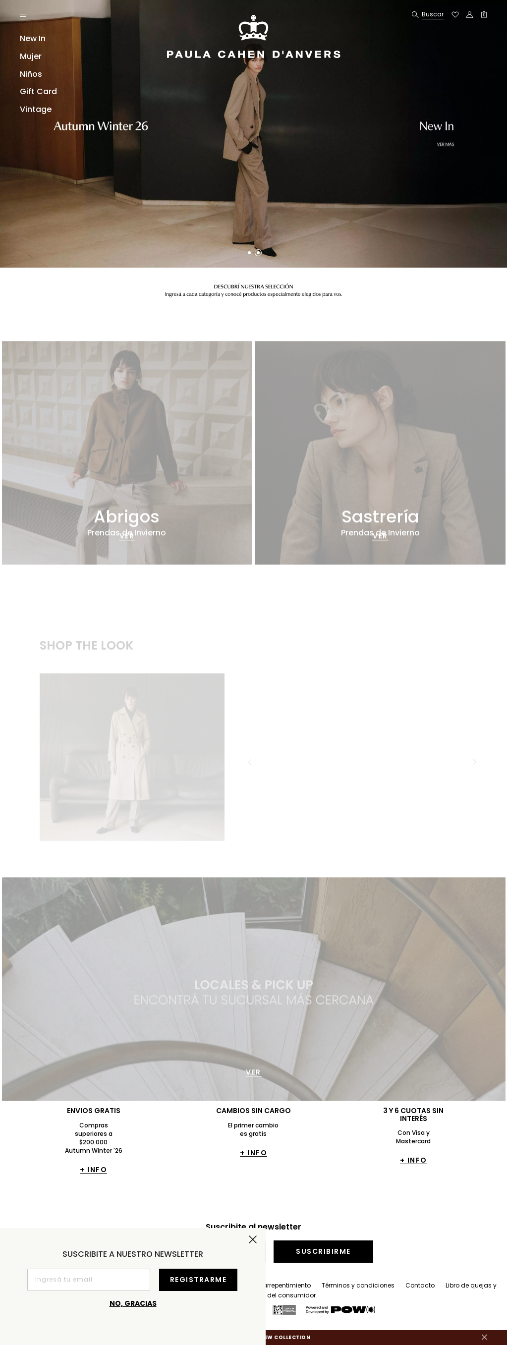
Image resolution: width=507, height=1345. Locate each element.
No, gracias (133, 1303)
